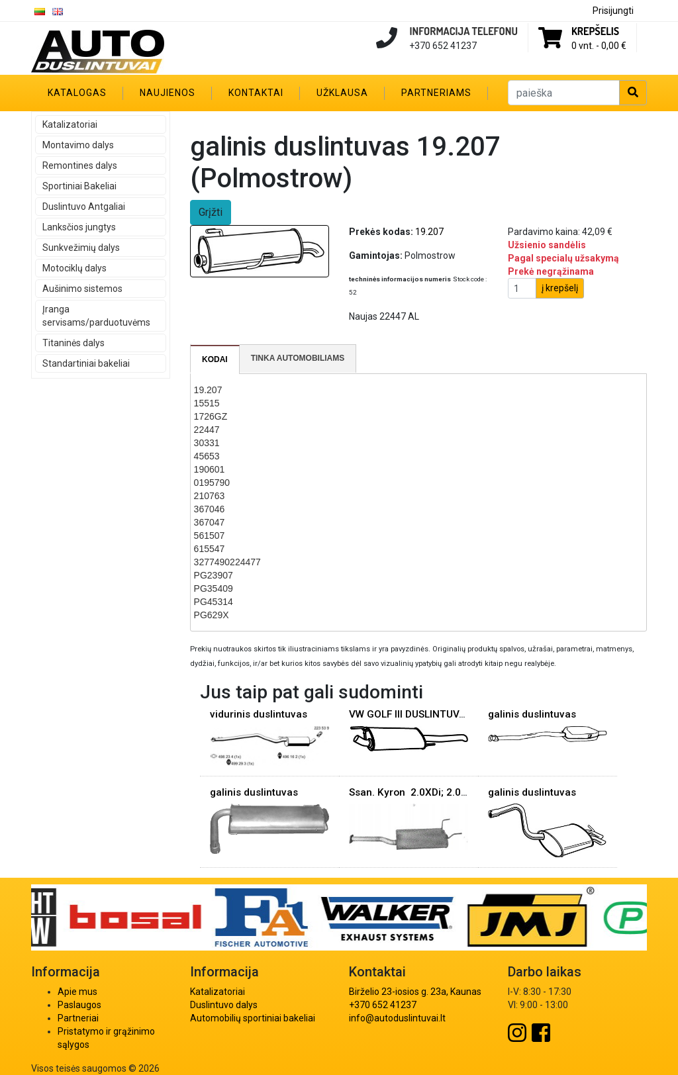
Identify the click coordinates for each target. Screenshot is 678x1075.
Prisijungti (613, 10)
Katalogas (77, 92)
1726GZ (211, 416)
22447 (207, 429)
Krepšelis (595, 31)
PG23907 (213, 575)
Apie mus (77, 991)
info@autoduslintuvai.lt (397, 1018)
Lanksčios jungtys (79, 227)
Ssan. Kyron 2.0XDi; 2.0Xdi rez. (423, 792)
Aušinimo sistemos (82, 288)
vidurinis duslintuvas (258, 714)
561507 (209, 535)
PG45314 (213, 601)
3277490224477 (227, 562)
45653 (207, 456)
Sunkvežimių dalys (81, 247)
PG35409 (213, 588)
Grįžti (210, 212)
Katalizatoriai (69, 124)
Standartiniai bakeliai (86, 363)
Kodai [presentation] (215, 359)
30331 (207, 443)
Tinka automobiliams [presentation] (298, 358)
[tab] (215, 359)
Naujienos (167, 92)
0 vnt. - (598, 45)
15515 (207, 403)
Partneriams (436, 92)
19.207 (208, 390)
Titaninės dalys (73, 343)
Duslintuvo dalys (224, 1005)
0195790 (212, 482)
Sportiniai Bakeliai (79, 186)
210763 (209, 496)
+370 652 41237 (382, 1005)
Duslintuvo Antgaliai (83, 206)
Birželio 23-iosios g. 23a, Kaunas (415, 991)
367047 (209, 522)
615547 (209, 548)
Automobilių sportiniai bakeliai (252, 1018)
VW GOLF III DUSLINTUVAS (410, 714)
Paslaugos (79, 1005)
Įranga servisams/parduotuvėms (96, 316)
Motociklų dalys (74, 268)
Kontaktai (255, 92)
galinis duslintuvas (532, 714)
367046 (209, 509)
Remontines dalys (79, 165)
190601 (209, 469)
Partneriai (78, 1018)
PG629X (211, 615)
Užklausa (342, 92)
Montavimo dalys (78, 145)
